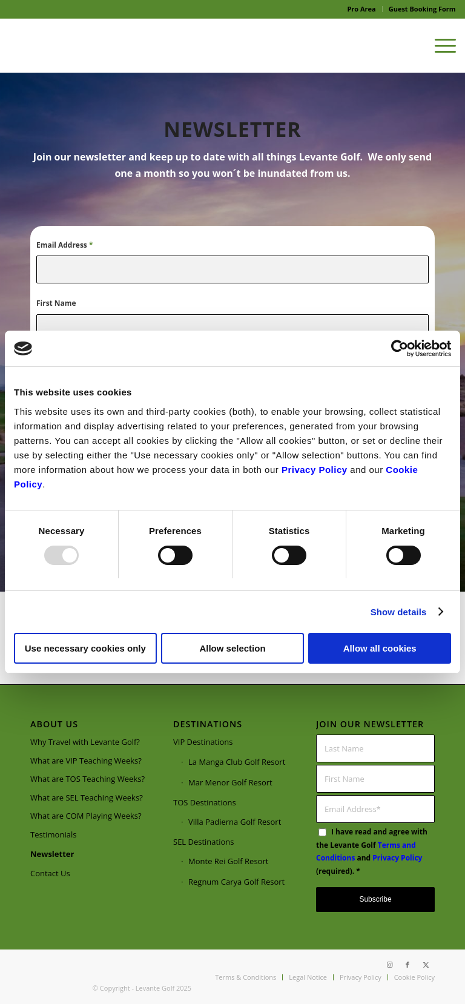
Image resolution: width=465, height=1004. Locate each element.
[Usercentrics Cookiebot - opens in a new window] (398, 349)
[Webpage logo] (100, 45)
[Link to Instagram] (389, 965)
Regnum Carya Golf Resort (236, 882)
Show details (399, 612)
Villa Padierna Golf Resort (234, 821)
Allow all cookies (380, 648)
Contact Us (50, 873)
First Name (56, 303)
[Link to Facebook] (407, 965)
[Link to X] (426, 965)
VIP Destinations (203, 742)
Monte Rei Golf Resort (228, 861)
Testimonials (53, 834)
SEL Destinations (203, 841)
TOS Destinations (204, 802)
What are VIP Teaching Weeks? (86, 760)
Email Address (64, 245)
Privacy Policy (315, 469)
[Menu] (439, 45)
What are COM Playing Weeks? (86, 815)
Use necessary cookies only (85, 648)
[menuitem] (361, 9)
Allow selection (232, 648)
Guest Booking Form (422, 8)
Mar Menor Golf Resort (230, 782)
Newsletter (52, 853)
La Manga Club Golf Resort (236, 761)
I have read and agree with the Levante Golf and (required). (371, 851)
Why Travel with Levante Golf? (85, 742)
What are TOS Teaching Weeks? (87, 778)
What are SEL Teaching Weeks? (86, 797)
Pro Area (361, 8)
